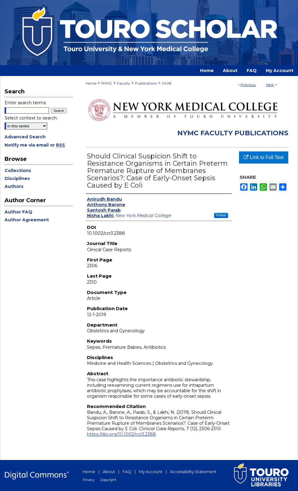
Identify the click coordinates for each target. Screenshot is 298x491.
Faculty (123, 83)
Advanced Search (25, 137)
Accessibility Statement (193, 471)
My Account (150, 471)
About (109, 471)
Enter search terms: (26, 102)
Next (270, 84)
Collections (18, 170)
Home (91, 83)
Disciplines (17, 178)
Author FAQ (18, 212)
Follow (221, 215)
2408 (167, 83)
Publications (146, 83)
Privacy (89, 480)
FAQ (127, 471)
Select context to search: (31, 118)
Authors (14, 186)
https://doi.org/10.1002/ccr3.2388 (121, 434)
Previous (248, 84)
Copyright (108, 480)
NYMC (106, 83)
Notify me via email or (35, 145)
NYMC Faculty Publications (232, 133)
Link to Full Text (263, 157)
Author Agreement (27, 220)
